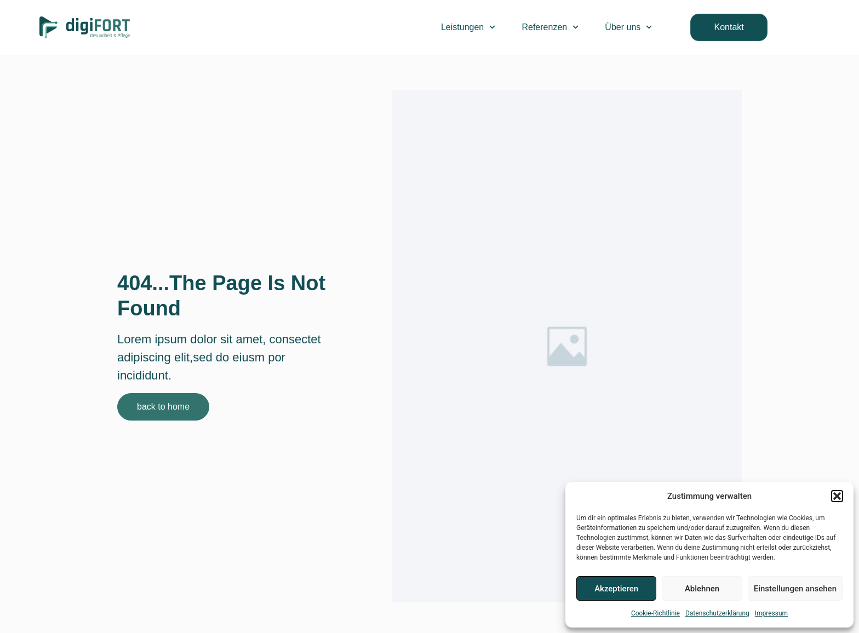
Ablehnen (702, 589)
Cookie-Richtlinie (655, 613)
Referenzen (550, 27)
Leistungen (468, 27)
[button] (837, 496)
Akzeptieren (616, 589)
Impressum (771, 613)
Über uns (628, 27)
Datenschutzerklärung (717, 613)
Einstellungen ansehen (795, 589)
